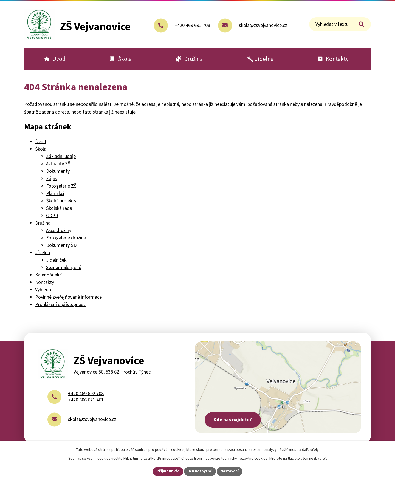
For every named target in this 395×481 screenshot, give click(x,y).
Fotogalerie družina (66, 237)
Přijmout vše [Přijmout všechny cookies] (168, 471)
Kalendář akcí (49, 274)
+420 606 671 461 (86, 400)
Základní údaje (61, 156)
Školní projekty (61, 200)
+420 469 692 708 (86, 393)
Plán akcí (55, 193)
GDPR (52, 215)
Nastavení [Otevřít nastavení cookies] (230, 471)
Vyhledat (44, 289)
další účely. (311, 449)
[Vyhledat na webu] (340, 24)
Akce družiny (58, 230)
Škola (40, 149)
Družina (42, 223)
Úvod (40, 141)
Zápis (51, 178)
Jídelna (42, 252)
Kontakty (44, 282)
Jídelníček (56, 260)
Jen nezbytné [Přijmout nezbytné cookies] (200, 471)
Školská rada (59, 208)
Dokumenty (58, 171)
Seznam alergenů (63, 267)
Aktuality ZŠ (58, 163)
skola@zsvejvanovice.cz (92, 419)
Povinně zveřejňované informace (68, 297)
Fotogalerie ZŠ (61, 186)
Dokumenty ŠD (61, 245)
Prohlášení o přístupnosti (60, 304)
